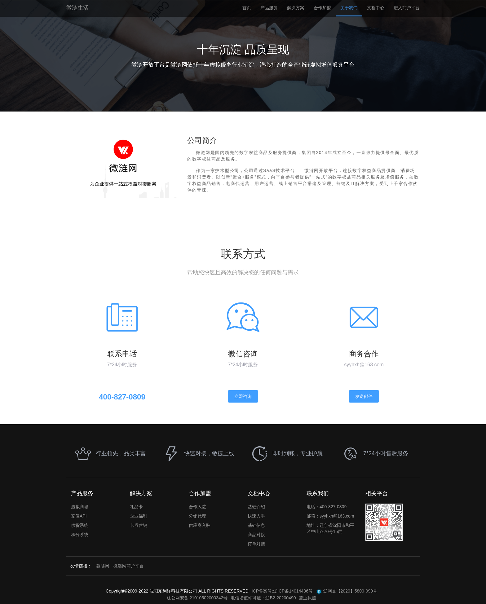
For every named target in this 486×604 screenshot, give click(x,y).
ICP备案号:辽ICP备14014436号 (282, 591)
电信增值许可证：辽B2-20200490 (263, 597)
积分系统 (79, 534)
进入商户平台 (407, 7)
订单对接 (256, 543)
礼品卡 (136, 506)
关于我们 (349, 7)
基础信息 (256, 525)
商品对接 (256, 534)
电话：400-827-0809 (327, 506)
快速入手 (256, 516)
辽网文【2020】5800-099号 (346, 592)
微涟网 (102, 565)
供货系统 (79, 525)
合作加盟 (322, 7)
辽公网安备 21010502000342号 (197, 597)
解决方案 (295, 7)
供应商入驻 (199, 525)
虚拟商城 (79, 506)
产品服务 (269, 7)
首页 (246, 7)
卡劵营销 (138, 525)
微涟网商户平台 (128, 565)
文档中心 (375, 7)
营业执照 (307, 597)
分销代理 (197, 516)
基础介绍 (256, 506)
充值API (79, 516)
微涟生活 (77, 8)
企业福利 (138, 516)
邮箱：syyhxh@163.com (330, 516)
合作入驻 (197, 506)
